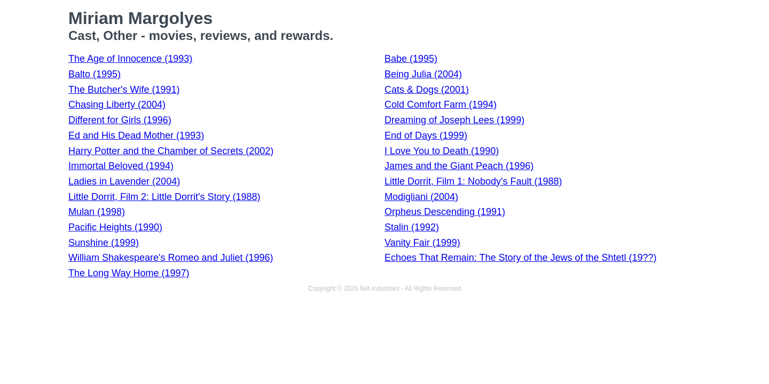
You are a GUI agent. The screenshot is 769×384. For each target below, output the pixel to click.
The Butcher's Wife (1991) (124, 89)
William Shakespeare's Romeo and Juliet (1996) (170, 257)
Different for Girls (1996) (119, 120)
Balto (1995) (94, 74)
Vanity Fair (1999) (422, 242)
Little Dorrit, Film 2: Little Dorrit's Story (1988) (164, 196)
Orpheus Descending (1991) (444, 211)
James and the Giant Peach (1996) (458, 166)
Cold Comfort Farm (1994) (440, 104)
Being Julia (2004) (423, 74)
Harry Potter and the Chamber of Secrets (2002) (170, 151)
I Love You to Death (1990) (441, 151)
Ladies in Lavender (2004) (124, 181)
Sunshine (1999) (103, 242)
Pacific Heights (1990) (115, 227)
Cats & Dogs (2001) (426, 89)
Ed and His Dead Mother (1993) (136, 135)
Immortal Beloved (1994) (121, 166)
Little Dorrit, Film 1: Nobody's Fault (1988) (473, 181)
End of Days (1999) (425, 135)
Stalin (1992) (411, 227)
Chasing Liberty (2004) (117, 104)
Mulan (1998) (96, 211)
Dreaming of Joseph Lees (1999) (454, 120)
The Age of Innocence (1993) (130, 58)
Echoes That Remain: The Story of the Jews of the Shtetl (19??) (520, 257)
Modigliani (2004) (421, 196)
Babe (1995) (410, 58)
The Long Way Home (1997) (128, 273)
